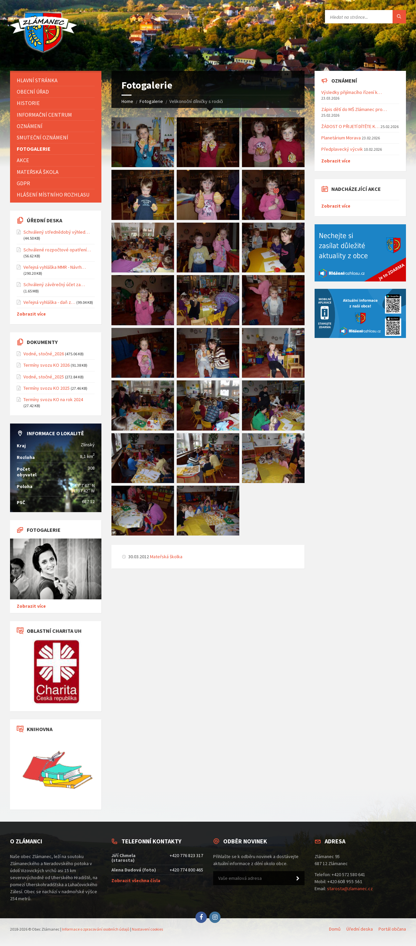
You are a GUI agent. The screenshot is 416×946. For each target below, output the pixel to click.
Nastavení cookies (147, 929)
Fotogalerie (151, 101)
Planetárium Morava (341, 138)
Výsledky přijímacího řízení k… (351, 92)
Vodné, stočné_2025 (43, 377)
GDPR (23, 183)
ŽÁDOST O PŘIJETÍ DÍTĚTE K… (350, 126)
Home (127, 101)
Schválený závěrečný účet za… (54, 284)
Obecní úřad (33, 91)
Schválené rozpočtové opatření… (57, 250)
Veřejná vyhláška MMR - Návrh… (54, 267)
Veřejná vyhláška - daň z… (49, 302)
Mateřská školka (166, 557)
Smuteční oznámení (42, 137)
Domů (335, 929)
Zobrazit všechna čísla (135, 880)
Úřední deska (359, 929)
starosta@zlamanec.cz (350, 888)
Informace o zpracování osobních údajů (96, 929)
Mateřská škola (38, 171)
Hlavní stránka (37, 80)
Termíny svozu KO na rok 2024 (53, 399)
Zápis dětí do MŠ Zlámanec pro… (354, 109)
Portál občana (392, 929)
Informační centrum (44, 114)
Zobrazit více (31, 314)
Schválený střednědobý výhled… (56, 232)
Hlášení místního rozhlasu (53, 194)
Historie (28, 103)
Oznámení (30, 126)
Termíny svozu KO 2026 (46, 365)
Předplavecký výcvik (342, 149)
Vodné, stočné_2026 (43, 354)
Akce (23, 160)
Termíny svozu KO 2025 (46, 388)
